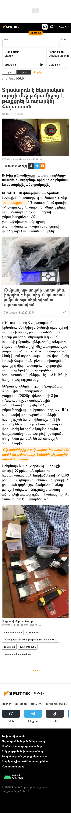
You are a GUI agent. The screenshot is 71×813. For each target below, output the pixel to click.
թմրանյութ (9, 646)
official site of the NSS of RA (26, 624)
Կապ (41, 741)
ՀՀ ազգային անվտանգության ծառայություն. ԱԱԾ (30, 639)
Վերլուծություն (56, 704)
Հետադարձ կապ (13, 766)
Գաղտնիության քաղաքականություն (25, 756)
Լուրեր (9, 55)
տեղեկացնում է (15, 202)
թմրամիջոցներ (28, 646)
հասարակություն (13, 632)
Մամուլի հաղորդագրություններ (22, 746)
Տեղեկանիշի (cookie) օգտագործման (25, 761)
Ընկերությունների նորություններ (23, 751)
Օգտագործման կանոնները (19, 741)
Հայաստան (32, 632)
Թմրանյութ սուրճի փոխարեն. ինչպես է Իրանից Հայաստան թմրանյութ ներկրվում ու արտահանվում (34, 297)
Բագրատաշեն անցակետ (17, 653)
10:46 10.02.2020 (12, 114)
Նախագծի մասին (13, 736)
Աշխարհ (36, 704)
